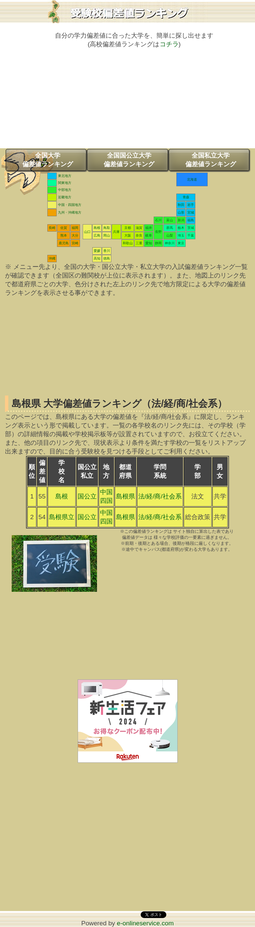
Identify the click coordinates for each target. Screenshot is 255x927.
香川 (106, 251)
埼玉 (181, 235)
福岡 (75, 228)
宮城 (190, 212)
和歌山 (128, 243)
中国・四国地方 (69, 205)
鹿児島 (64, 243)
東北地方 (64, 176)
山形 (181, 212)
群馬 (169, 228)
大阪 (127, 235)
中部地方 (64, 190)
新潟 (181, 220)
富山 (169, 220)
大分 (75, 235)
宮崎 (75, 243)
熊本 (63, 235)
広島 (97, 235)
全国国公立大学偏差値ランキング (129, 160)
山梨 (169, 235)
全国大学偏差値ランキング (47, 160)
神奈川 (170, 243)
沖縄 (52, 258)
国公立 (87, 496)
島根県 (125, 496)
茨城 (190, 228)
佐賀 (63, 228)
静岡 (158, 243)
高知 (97, 258)
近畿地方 (64, 197)
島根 (97, 228)
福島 (190, 220)
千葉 (190, 235)
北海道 (192, 179)
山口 (87, 232)
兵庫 (116, 232)
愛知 (148, 243)
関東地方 (64, 183)
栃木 (181, 228)
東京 (181, 243)
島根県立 (61, 516)
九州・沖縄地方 (69, 212)
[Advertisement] (127, 101)
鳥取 (106, 228)
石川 (158, 220)
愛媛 (97, 251)
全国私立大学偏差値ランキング (210, 160)
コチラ (169, 44)
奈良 (139, 235)
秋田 (181, 205)
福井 (148, 228)
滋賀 (139, 228)
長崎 (52, 228)
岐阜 (148, 235)
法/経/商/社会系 (160, 496)
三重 (139, 243)
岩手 (190, 205)
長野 (158, 232)
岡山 (106, 235)
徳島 (106, 258)
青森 (186, 197)
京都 (127, 228)
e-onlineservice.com (145, 923)
